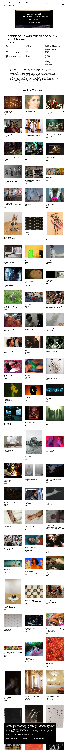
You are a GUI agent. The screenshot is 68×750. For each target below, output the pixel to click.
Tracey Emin (9, 42)
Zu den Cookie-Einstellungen (34, 22)
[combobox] (53, 3)
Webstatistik (24, 738)
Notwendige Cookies (12, 738)
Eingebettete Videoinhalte (38, 738)
